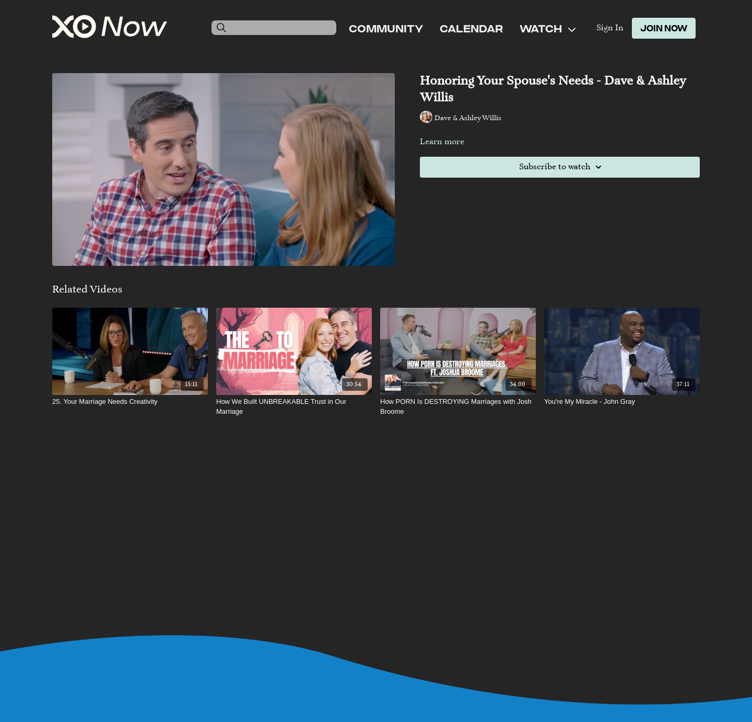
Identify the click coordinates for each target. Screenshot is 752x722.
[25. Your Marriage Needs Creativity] (130, 402)
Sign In (610, 28)
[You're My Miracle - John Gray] (622, 402)
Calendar (471, 28)
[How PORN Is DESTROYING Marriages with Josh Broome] (458, 407)
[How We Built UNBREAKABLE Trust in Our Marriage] (294, 407)
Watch (547, 28)
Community (386, 28)
